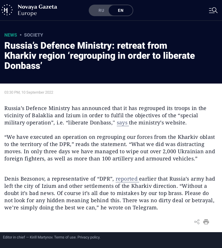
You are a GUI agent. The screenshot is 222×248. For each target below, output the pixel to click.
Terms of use (65, 237)
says (123, 122)
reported (127, 178)
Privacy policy (88, 237)
